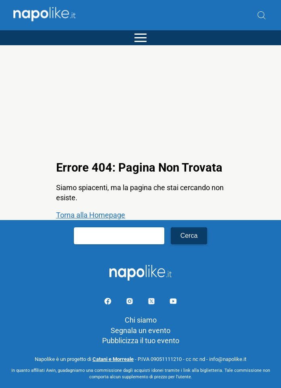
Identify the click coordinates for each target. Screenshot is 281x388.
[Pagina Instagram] (130, 302)
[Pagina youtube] (173, 302)
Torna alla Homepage (90, 215)
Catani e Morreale (113, 359)
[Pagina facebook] (109, 302)
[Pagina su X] (152, 302)
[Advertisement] (140, 101)
